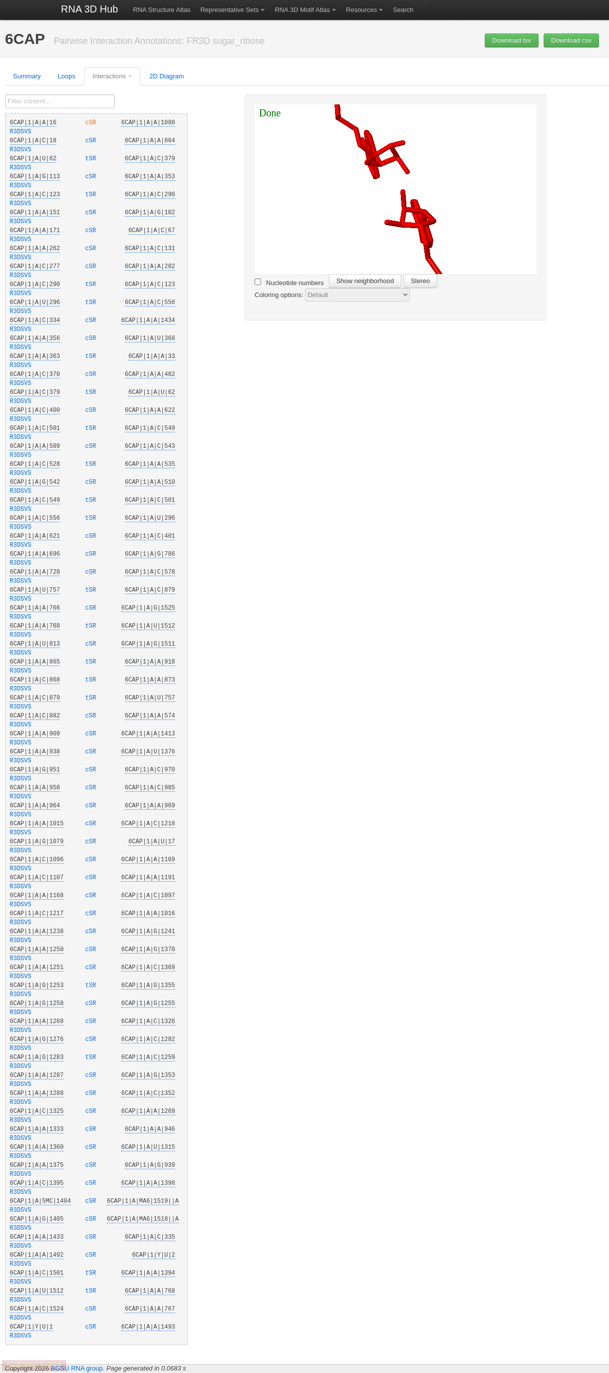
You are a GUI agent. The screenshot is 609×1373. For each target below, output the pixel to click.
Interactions (109, 76)
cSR (92, 122)
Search (403, 9)
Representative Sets (229, 9)
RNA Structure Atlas (162, 9)
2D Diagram (166, 76)
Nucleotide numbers (289, 283)
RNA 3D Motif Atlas (302, 9)
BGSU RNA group (77, 1368)
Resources (361, 9)
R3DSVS (20, 131)
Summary (27, 76)
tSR (92, 158)
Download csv (571, 40)
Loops (66, 76)
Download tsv (511, 40)
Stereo (420, 281)
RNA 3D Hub (89, 8)
